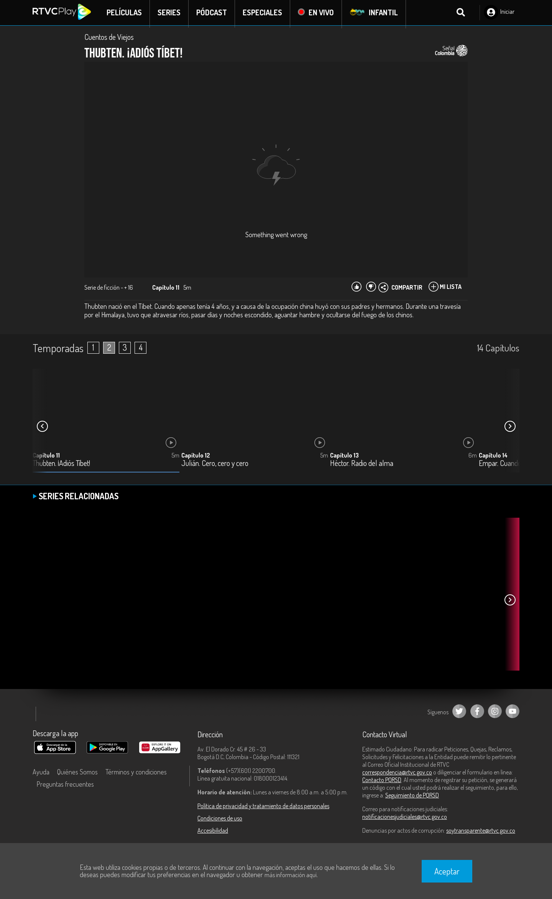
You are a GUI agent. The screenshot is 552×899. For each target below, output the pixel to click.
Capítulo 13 (344, 457)
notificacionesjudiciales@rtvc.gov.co (404, 818)
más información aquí (290, 875)
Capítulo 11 (46, 457)
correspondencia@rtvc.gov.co (397, 774)
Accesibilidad (212, 832)
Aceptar (447, 871)
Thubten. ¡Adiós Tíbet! (61, 465)
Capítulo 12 (195, 457)
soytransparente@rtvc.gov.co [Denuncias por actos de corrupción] (480, 832)
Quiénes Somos (77, 773)
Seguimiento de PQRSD (412, 797)
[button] (510, 428)
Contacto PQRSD (381, 782)
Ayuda (41, 773)
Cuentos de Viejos (109, 39)
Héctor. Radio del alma (361, 465)
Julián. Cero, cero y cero (214, 465)
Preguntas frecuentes (65, 786)
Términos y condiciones (136, 773)
